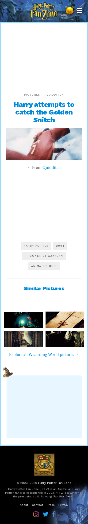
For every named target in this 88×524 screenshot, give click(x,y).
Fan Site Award (64, 496)
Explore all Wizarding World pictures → (44, 354)
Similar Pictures (44, 288)
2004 (60, 245)
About (24, 505)
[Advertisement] (44, 57)
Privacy (63, 505)
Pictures (32, 94)
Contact (37, 505)
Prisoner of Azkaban (44, 255)
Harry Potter (36, 245)
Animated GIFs (44, 266)
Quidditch (55, 94)
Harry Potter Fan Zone (54, 483)
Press (51, 505)
